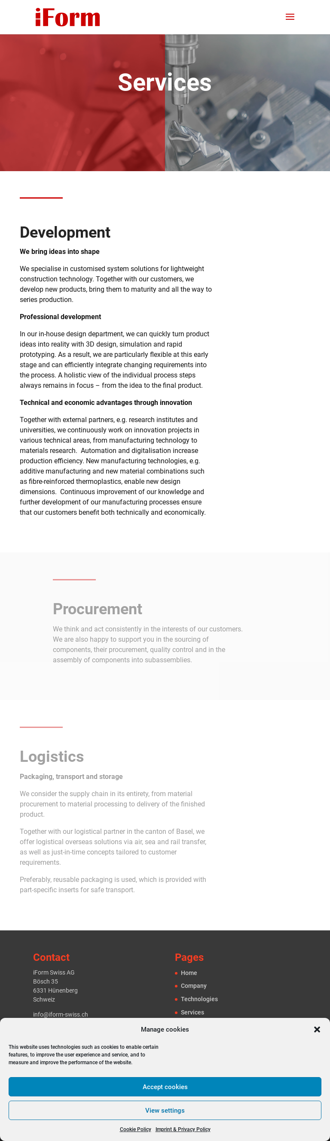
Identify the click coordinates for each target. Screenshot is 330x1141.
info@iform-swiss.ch (60, 1014)
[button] (317, 1029)
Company (194, 985)
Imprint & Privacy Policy (183, 1129)
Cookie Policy (135, 1129)
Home (189, 972)
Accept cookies (165, 1087)
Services (192, 1012)
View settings (165, 1110)
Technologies (199, 999)
